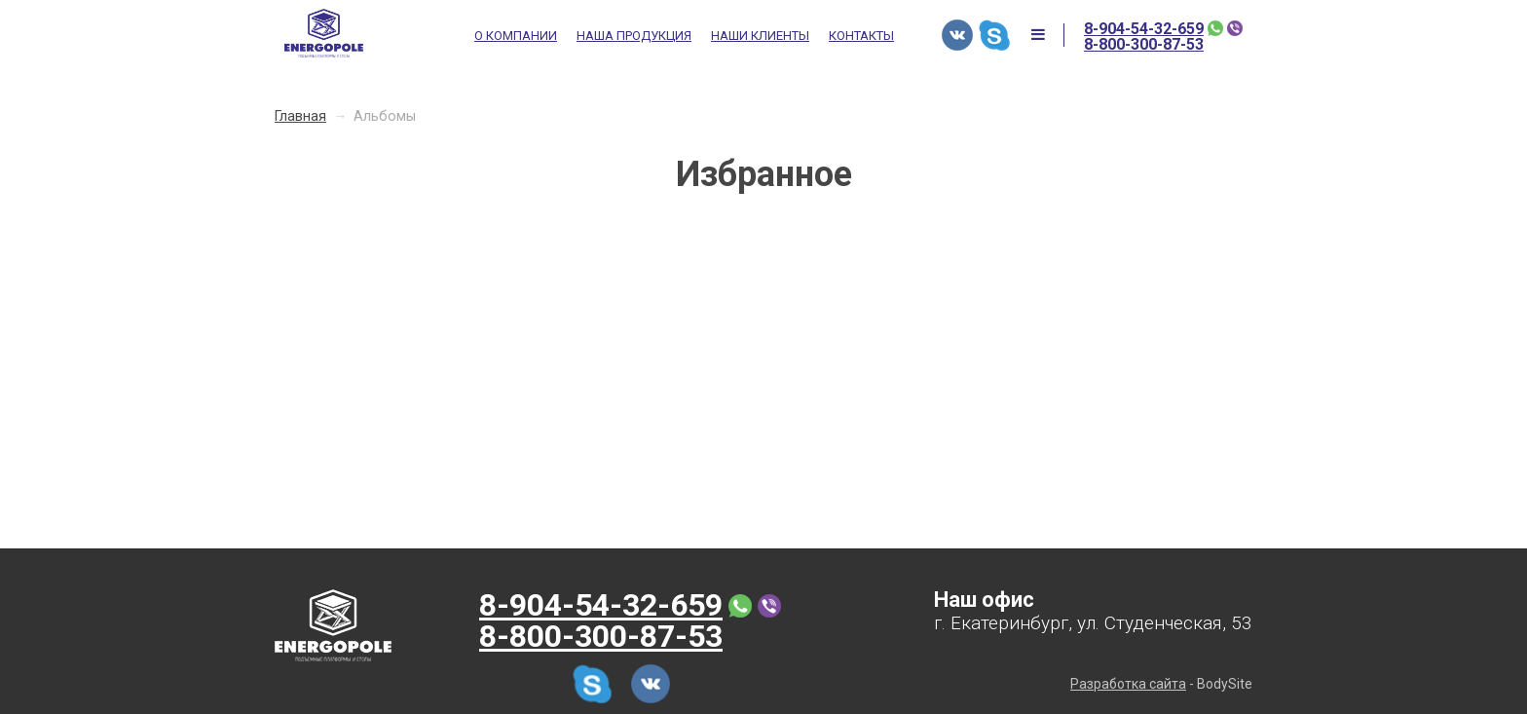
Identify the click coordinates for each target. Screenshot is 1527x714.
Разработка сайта (1128, 684)
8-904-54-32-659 (1144, 29)
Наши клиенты (760, 36)
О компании (515, 36)
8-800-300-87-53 (1144, 45)
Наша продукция (634, 36)
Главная (300, 116)
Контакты (861, 36)
